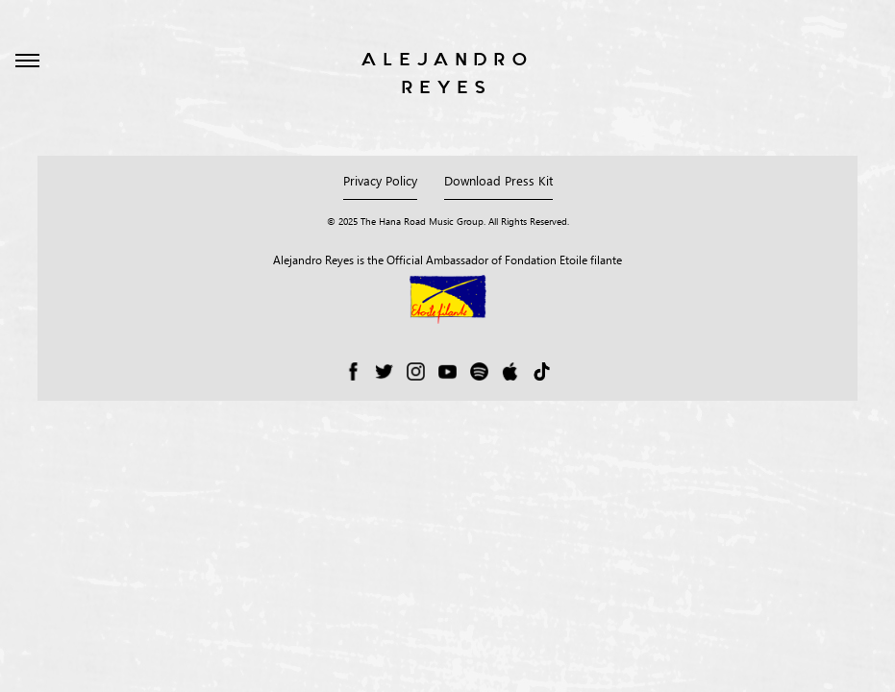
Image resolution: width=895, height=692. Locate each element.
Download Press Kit (498, 180)
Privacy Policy (380, 180)
